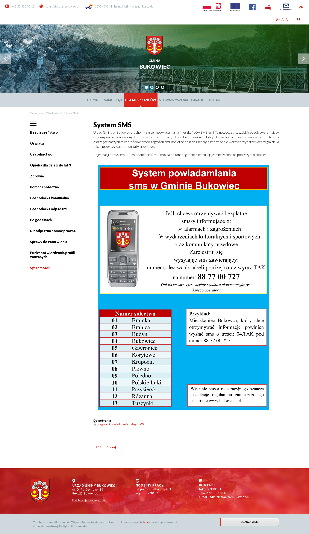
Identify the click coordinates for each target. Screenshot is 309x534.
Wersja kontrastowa (301, 7)
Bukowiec (154, 64)
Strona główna (37, 113)
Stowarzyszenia (173, 100)
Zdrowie (37, 176)
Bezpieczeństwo (44, 132)
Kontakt (214, 100)
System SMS (40, 268)
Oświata (37, 145)
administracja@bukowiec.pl (62, 6)
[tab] (146, 87)
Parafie (197, 100)
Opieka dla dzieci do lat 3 (50, 165)
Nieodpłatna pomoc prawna (53, 231)
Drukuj (111, 447)
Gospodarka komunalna (49, 198)
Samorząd (113, 100)
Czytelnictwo (41, 154)
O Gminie (94, 100)
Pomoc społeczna (44, 187)
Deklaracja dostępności (89, 500)
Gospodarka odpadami (48, 209)
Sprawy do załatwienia (48, 243)
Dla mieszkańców (140, 100)
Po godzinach (41, 220)
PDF (98, 447)
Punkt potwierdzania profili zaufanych (52, 255)
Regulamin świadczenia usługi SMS (121, 424)
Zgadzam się (250, 521)
